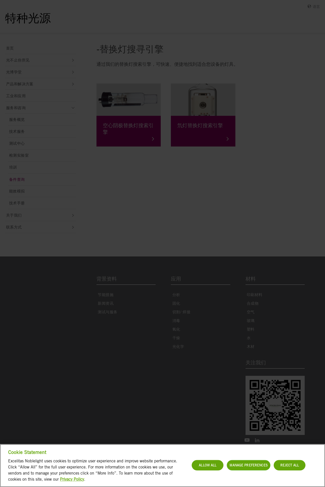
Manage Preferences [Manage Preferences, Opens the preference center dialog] (248, 465)
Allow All (207, 465)
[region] (162, 465)
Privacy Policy (72, 479)
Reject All (289, 465)
